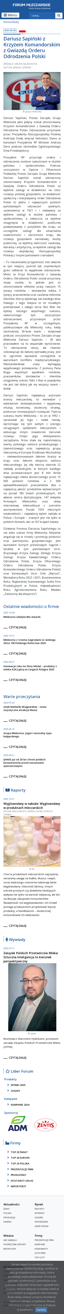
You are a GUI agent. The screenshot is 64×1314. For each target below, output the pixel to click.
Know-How (9, 1248)
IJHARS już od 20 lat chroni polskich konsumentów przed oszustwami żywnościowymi (24, 763)
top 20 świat (17, 1152)
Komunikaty (11, 22)
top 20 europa (18, 1158)
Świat (6, 1208)
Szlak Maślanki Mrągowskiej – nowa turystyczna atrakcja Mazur (24, 708)
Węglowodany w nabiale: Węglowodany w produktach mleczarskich (31, 806)
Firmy (13, 1143)
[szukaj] (42, 16)
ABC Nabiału (10, 1240)
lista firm (40, 1253)
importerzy (16, 1186)
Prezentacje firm (19, 1169)
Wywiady (15, 939)
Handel (7, 1221)
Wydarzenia (41, 1221)
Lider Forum (19, 1071)
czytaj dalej (17, 627)
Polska (7, 1213)
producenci (16, 1174)
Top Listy (40, 1257)
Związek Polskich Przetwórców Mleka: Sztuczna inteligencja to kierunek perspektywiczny (30, 957)
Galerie (39, 1217)
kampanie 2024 (17, 1104)
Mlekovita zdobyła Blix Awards (21, 617)
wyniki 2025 (15, 1085)
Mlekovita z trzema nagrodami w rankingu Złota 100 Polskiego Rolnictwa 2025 (29, 641)
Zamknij (41, 1309)
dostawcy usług (19, 1180)
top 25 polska (17, 1163)
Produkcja (9, 1217)
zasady (13, 1090)
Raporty (15, 790)
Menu (10, 15)
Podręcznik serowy (14, 1244)
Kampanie (40, 1244)
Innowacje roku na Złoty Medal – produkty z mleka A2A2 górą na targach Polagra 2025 (30, 668)
